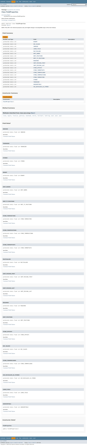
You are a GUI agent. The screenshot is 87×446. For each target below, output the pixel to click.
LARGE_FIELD (37, 48)
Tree (20, 1)
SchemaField (11, 20)
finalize (15, 115)
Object (9, 25)
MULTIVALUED (37, 51)
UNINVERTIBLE (37, 84)
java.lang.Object (6, 15)
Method (21, 6)
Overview (2, 1)
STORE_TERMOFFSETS (39, 70)
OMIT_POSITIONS (38, 56)
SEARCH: (69, 4)
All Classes (3, 4)
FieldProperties (8, 101)
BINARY (35, 41)
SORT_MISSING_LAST (39, 65)
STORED (35, 79)
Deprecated (25, 1)
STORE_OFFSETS (37, 67)
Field (11, 6)
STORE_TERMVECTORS (39, 77)
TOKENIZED (36, 82)
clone (4, 115)
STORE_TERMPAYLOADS (39, 72)
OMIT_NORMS (36, 53)
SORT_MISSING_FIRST (39, 63)
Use (17, 1)
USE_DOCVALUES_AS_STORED (40, 86)
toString (47, 115)
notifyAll (40, 115)
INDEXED (35, 46)
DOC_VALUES (36, 44)
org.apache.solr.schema (13, 9)
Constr (16, 6)
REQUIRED (36, 60)
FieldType (4, 20)
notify (34, 115)
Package (8, 1)
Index (30, 1)
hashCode (28, 115)
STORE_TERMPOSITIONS (39, 74)
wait (52, 115)
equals (10, 115)
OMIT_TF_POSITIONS (39, 58)
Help (34, 1)
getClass (21, 115)
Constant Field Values (9, 136)
